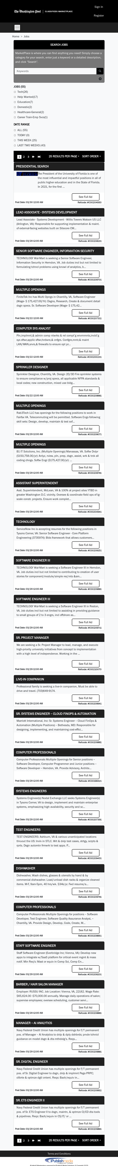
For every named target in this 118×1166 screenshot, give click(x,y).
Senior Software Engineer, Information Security (55, 251)
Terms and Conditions (59, 1153)
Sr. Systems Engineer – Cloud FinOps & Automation (56, 714)
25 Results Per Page (63, 156)
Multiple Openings (31, 289)
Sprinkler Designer (32, 367)
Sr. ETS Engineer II (30, 1100)
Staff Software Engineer (36, 945)
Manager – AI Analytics (34, 1023)
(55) (19, 86)
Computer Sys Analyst (33, 328)
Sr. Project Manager (32, 638)
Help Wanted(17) (27, 97)
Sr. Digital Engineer (32, 1061)
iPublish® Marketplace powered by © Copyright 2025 (59, 1160)
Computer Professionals (36, 752)
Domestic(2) (24, 107)
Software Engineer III (33, 560)
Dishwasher (25, 868)
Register (99, 15)
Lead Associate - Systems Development (46, 212)
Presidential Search (32, 166)
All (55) (22, 130)
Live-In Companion (30, 679)
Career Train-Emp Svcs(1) (32, 117)
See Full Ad (85, 197)
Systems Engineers (31, 791)
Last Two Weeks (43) (31, 145)
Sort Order (90, 156)
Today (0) (23, 135)
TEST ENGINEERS (28, 830)
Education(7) (25, 102)
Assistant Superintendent (37, 483)
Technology (25, 522)
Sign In (99, 7)
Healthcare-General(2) (30, 112)
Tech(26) (22, 91)
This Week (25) (27, 140)
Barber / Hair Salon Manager (39, 984)
